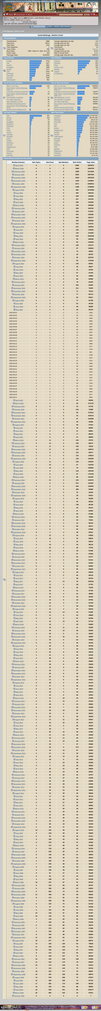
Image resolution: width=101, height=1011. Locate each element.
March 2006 (18, 993)
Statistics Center (19, 31)
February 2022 (18, 406)
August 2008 (18, 904)
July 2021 (18, 428)
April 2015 (18, 658)
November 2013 (18, 710)
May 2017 (18, 581)
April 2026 (18, 165)
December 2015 (18, 634)
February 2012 (18, 775)
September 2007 (18, 938)
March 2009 (18, 882)
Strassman (10, 151)
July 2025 (18, 193)
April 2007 (18, 953)
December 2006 (18, 965)
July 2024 (18, 230)
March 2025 (18, 205)
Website (57, 69)
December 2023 (18, 251)
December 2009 (18, 855)
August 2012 (18, 756)
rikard (8, 130)
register (28, 20)
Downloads (19, 14)
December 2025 (18, 178)
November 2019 (18, 489)
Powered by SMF (59, 1008)
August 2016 (18, 609)
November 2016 (18, 600)
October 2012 (18, 750)
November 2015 (18, 637)
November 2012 (18, 747)
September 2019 (18, 495)
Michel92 (10, 136)
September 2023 (18, 261)
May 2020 (18, 471)
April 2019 (18, 511)
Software (57, 61)
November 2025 (18, 181)
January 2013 (18, 741)
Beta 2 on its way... (13, 86)
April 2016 (18, 621)
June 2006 (18, 984)
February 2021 (18, 443)
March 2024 (18, 242)
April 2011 (18, 806)
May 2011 (18, 802)
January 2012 (18, 778)
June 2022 (18, 307)
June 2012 (18, 763)
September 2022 (18, 297)
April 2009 (18, 879)
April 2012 (18, 769)
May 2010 (18, 839)
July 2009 (18, 870)
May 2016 (18, 618)
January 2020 (18, 483)
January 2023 (18, 285)
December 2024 (18, 215)
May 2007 (18, 950)
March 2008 (18, 919)
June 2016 (18, 615)
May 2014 (18, 692)
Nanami (9, 153)
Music (29, 14)
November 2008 (18, 895)
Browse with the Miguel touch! (16, 109)
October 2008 (18, 898)
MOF (8, 149)
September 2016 (18, 606)
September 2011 (18, 790)
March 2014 (18, 698)
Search (56, 26)
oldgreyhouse (11, 147)
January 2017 (18, 594)
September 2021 (18, 422)
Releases (57, 63)
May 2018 (18, 545)
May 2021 (18, 434)
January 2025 (18, 211)
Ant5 (8, 71)
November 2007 (18, 931)
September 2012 (18, 753)
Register (67, 26)
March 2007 (18, 956)
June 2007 (18, 947)
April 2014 (18, 695)
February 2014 (18, 701)
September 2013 (18, 717)
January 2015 (18, 667)
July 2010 (18, 833)
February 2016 (18, 627)
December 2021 (18, 413)
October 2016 (18, 603)
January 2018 (18, 557)
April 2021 (18, 437)
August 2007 (18, 941)
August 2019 (18, 499)
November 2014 (18, 674)
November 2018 (18, 526)
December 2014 (18, 670)
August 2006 (18, 977)
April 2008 (18, 916)
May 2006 (18, 987)
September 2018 (18, 532)
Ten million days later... (14, 99)
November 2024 (18, 218)
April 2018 (18, 548)
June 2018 (18, 542)
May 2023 (18, 273)
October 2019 (18, 492)
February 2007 (18, 959)
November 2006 (18, 968)
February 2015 (18, 664)
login (21, 20)
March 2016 (18, 624)
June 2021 (18, 431)
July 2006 (18, 981)
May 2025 (18, 199)
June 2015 (18, 652)
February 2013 (18, 738)
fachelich (57, 145)
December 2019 (18, 486)
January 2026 (18, 175)
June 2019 (18, 505)
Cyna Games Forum (13, 1)
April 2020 (18, 474)
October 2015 (18, 640)
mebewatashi (11, 80)
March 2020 (18, 477)
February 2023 (18, 282)
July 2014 (18, 686)
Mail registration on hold (14, 102)
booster (9, 65)
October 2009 (18, 861)
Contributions (58, 73)
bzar (55, 124)
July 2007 (18, 944)
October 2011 (18, 787)
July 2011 (18, 796)
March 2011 (18, 809)
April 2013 (18, 732)
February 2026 (18, 172)
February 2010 (18, 849)
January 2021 (18, 446)
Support (56, 71)
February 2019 (18, 517)
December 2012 (18, 744)
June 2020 (18, 468)
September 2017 (18, 569)
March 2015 (18, 661)
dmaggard (10, 67)
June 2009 (18, 873)
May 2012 (18, 766)
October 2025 (18, 184)
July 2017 (18, 575)
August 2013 (18, 720)
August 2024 (18, 227)
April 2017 (18, 585)
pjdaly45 (57, 149)
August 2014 (18, 683)
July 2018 (18, 538)
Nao (8, 63)
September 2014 (18, 680)
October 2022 (18, 294)
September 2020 (18, 459)
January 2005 (18, 996)
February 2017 (18, 591)
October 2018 (18, 529)
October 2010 (18, 824)
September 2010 (18, 827)
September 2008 (18, 901)
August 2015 (18, 646)
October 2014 (18, 677)
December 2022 (18, 288)
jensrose (9, 78)
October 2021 (18, 419)
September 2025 (18, 187)
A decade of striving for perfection (18, 92)
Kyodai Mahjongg (8, 31)
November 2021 (18, 416)
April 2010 (18, 842)
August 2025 (18, 190)
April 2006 (18, 990)
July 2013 (18, 723)
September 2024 (18, 224)
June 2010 (18, 836)
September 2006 (18, 974)
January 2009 (18, 888)
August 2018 (18, 535)
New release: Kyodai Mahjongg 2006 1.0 (17, 89)
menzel (9, 132)
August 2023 (18, 264)
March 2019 (18, 514)
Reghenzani (58, 151)
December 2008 (18, 891)
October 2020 (18, 456)
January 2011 (18, 815)
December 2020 (18, 449)
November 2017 (18, 563)
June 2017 (18, 578)
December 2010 (18, 818)
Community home (39, 26)
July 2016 (18, 612)
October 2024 (18, 221)
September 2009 (18, 864)
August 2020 (18, 462)
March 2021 (18, 440)
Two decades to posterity (15, 97)
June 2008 (18, 910)
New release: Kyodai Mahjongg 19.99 (17, 106)
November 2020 (18, 452)
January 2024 (18, 248)
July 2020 (18, 465)
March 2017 (18, 588)
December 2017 (18, 560)
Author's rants (58, 67)
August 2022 (18, 300)
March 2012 (18, 772)
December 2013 (18, 707)
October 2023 (18, 257)
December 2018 (18, 523)
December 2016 (18, 597)
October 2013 (18, 713)
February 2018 (18, 554)
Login (61, 26)
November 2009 (18, 858)
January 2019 (18, 520)
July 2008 (18, 907)
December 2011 (18, 781)
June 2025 (18, 196)
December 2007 (18, 928)
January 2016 (18, 631)
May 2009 (18, 876)
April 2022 (18, 400)
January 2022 (18, 410)
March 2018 (18, 551)
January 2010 (18, 852)
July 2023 (18, 267)
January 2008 (18, 925)
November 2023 (18, 254)
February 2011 (18, 812)
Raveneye (10, 76)
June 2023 (18, 270)
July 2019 (18, 502)
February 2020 (18, 480)
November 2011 (18, 784)
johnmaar (10, 155)
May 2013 (18, 729)
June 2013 (18, 726)
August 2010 (18, 830)
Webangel (10, 73)
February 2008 (18, 922)
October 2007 (18, 934)
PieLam (47, 18)
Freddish (57, 141)
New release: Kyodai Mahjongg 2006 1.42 (17, 94)
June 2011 (18, 799)
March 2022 (18, 403)
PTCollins (57, 153)
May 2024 (18, 236)
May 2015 (18, 655)
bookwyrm (10, 143)
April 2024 (18, 239)
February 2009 (18, 885)
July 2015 (18, 649)
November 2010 (18, 821)
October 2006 (18, 971)
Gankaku (10, 134)
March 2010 (18, 845)
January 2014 (18, 704)
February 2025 (18, 208)
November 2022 (18, 291)
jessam (9, 69)
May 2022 (18, 310)
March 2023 (18, 279)
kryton (9, 138)
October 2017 (18, 566)
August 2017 (18, 572)
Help (50, 26)
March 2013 (18, 735)
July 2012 (18, 759)
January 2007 (18, 962)
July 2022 (18, 304)
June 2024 (18, 233)
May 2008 (18, 913)
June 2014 (18, 689)
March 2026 (18, 168)
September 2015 (18, 643)
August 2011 (18, 793)
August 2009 (18, 867)
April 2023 (18, 276)
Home (9, 14)
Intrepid (9, 61)
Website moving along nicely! (16, 104)
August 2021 (18, 425)
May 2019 (18, 508)
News (56, 65)
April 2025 (18, 202)
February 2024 (18, 245)
